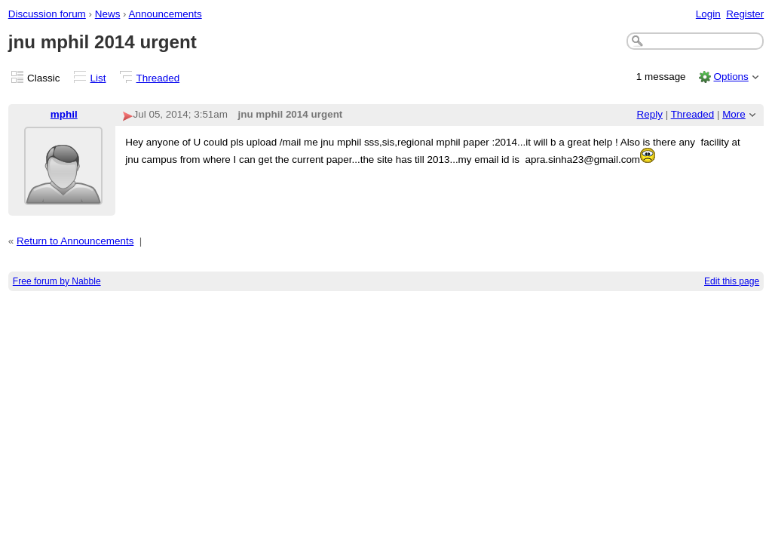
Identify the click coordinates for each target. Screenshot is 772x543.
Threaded (158, 78)
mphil (64, 114)
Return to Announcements (75, 241)
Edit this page (731, 281)
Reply (650, 114)
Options (730, 76)
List (98, 78)
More (734, 114)
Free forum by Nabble (57, 281)
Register (745, 14)
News (108, 14)
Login (708, 14)
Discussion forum (47, 14)
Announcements (165, 14)
